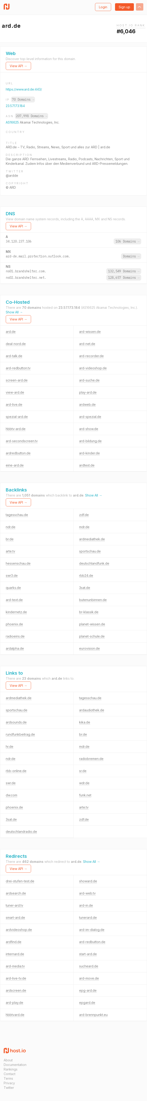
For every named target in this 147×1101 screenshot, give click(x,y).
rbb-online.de (16, 771)
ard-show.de (88, 429)
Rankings (10, 1069)
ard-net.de (87, 344)
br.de (10, 539)
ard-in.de (86, 905)
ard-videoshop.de (93, 368)
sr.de (82, 771)
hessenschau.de (18, 563)
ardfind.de (13, 942)
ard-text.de (14, 600)
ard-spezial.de (90, 417)
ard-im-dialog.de (91, 930)
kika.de (84, 722)
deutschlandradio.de (21, 831)
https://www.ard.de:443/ (24, 89)
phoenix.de (14, 624)
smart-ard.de (15, 917)
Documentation (15, 1065)
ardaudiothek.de (91, 710)
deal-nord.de (16, 344)
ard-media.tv (15, 966)
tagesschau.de (17, 515)
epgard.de (87, 1002)
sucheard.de (88, 966)
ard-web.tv (87, 893)
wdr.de (84, 783)
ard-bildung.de (90, 441)
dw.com (11, 795)
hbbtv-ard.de (16, 429)
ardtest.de (87, 465)
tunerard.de (88, 917)
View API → (18, 66)
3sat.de (84, 588)
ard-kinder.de (89, 453)
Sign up (124, 7)
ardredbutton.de (18, 453)
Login (103, 7)
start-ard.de (88, 954)
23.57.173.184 (15, 106)
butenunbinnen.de (93, 600)
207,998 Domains (31, 116)
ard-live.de (14, 404)
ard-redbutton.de (92, 942)
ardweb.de (87, 404)
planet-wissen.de (92, 624)
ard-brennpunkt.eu (93, 1015)
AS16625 (13, 122)
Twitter (9, 1088)
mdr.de (84, 527)
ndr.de (10, 527)
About (8, 1060)
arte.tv (10, 551)
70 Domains (23, 99)
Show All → (14, 312)
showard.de (88, 881)
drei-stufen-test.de (20, 881)
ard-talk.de (14, 356)
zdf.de (84, 515)
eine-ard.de (15, 465)
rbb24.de (86, 575)
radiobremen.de (91, 759)
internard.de (15, 954)
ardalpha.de (15, 648)
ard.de (11, 332)
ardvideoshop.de (19, 930)
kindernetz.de (16, 612)
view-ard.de (15, 392)
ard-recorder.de (91, 356)
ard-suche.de (89, 380)
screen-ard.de (17, 380)
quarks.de (13, 588)
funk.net (85, 795)
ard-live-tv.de (16, 978)
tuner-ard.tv (14, 905)
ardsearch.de (16, 893)
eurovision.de (89, 648)
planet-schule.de (92, 636)
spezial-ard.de (17, 417)
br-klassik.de (88, 612)
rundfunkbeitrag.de (20, 734)
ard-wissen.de (90, 332)
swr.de (11, 783)
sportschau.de (90, 551)
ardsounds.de (16, 722)
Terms (8, 1078)
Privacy (9, 1083)
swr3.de (12, 575)
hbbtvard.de (15, 1015)
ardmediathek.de (92, 539)
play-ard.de (88, 392)
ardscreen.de (16, 990)
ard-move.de (89, 978)
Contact (9, 1074)
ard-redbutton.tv (18, 368)
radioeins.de (15, 636)
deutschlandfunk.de (94, 563)
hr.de (9, 746)
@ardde (12, 175)
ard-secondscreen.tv (22, 441)
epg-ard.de (88, 990)
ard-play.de (14, 1002)
